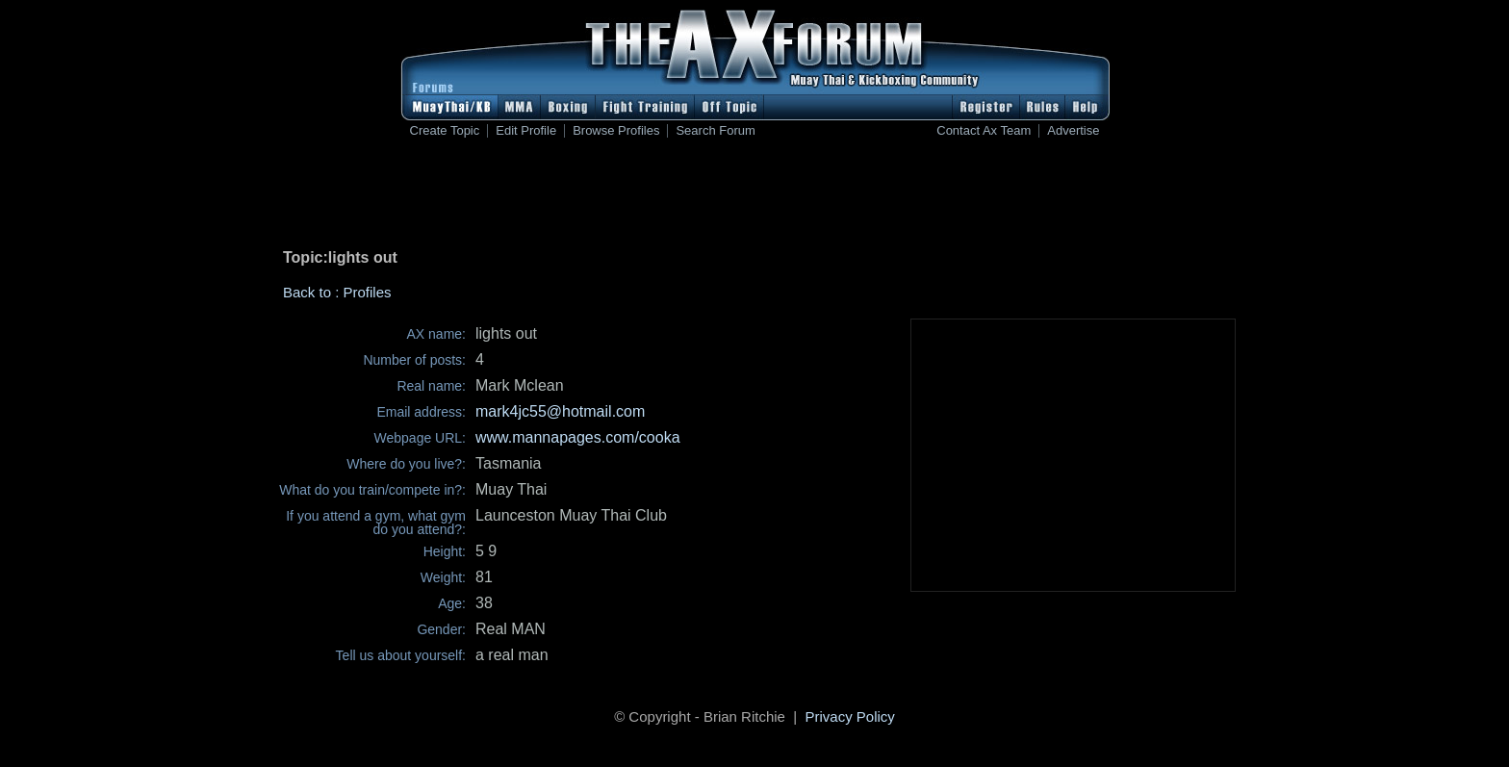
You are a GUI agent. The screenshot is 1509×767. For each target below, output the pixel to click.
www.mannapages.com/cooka (577, 437)
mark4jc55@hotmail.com (560, 411)
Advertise (1073, 131)
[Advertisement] (754, 197)
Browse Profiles (616, 131)
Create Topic (445, 131)
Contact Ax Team (983, 131)
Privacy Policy (850, 716)
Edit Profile (526, 131)
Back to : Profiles (337, 292)
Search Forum (715, 131)
